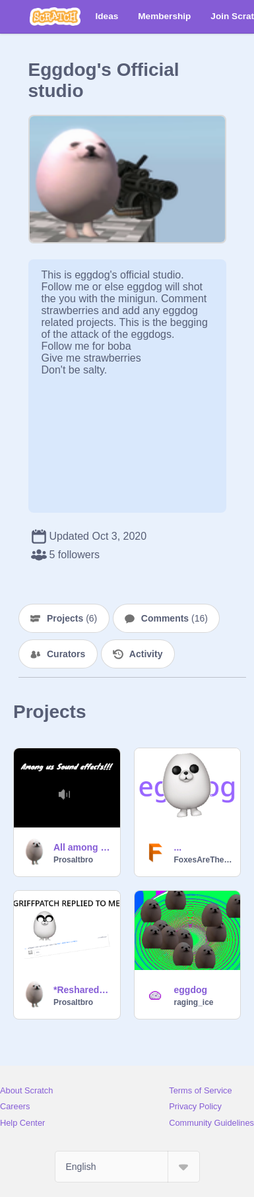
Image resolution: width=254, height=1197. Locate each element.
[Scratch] (55, 16)
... (178, 847)
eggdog (191, 990)
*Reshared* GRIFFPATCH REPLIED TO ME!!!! (82, 990)
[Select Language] (127, 1166)
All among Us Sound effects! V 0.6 (82, 847)
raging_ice (194, 1002)
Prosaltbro (73, 859)
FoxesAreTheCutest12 (203, 859)
